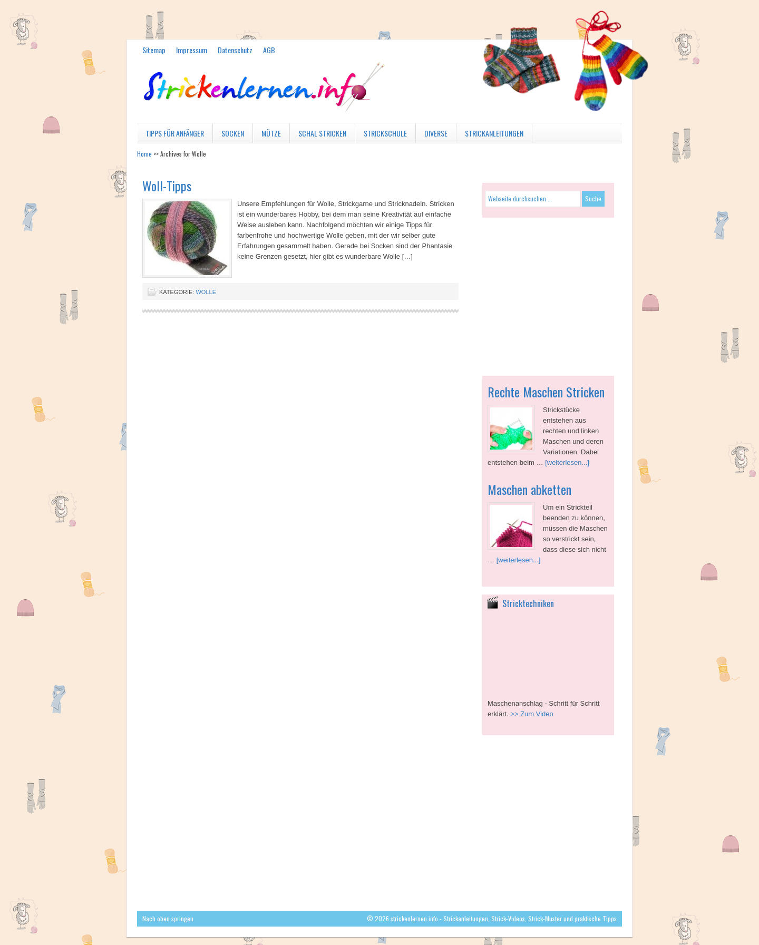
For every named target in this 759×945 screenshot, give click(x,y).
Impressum (191, 49)
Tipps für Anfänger (170, 135)
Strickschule (381, 135)
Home (144, 153)
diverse (431, 135)
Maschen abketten (529, 489)
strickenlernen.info (379, 99)
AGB (269, 49)
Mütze (267, 135)
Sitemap (154, 49)
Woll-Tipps (166, 185)
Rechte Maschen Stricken (546, 391)
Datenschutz (235, 49)
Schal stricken (318, 135)
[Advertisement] (548, 291)
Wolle (206, 292)
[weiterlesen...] (567, 462)
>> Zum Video (531, 714)
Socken (228, 135)
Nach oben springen (167, 918)
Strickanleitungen (489, 135)
